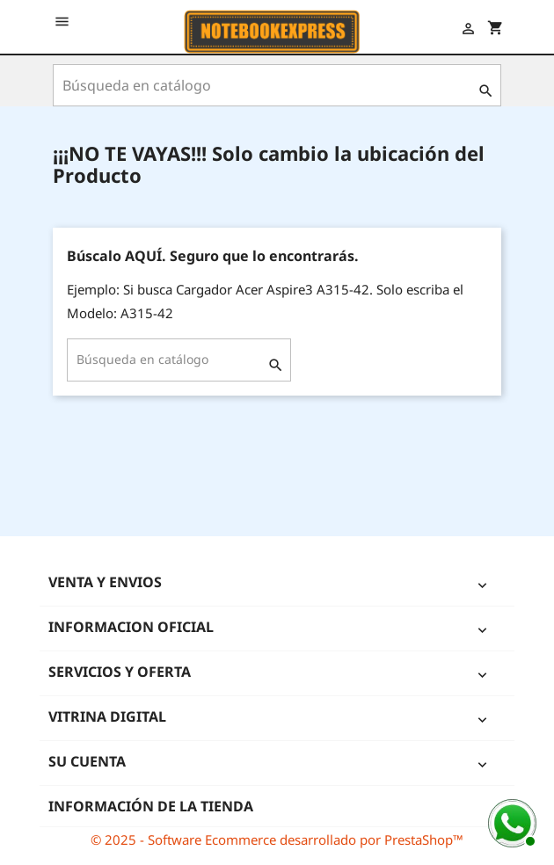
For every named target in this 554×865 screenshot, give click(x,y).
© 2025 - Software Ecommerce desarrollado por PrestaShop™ (277, 839)
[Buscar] (277, 85)
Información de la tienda (150, 806)
